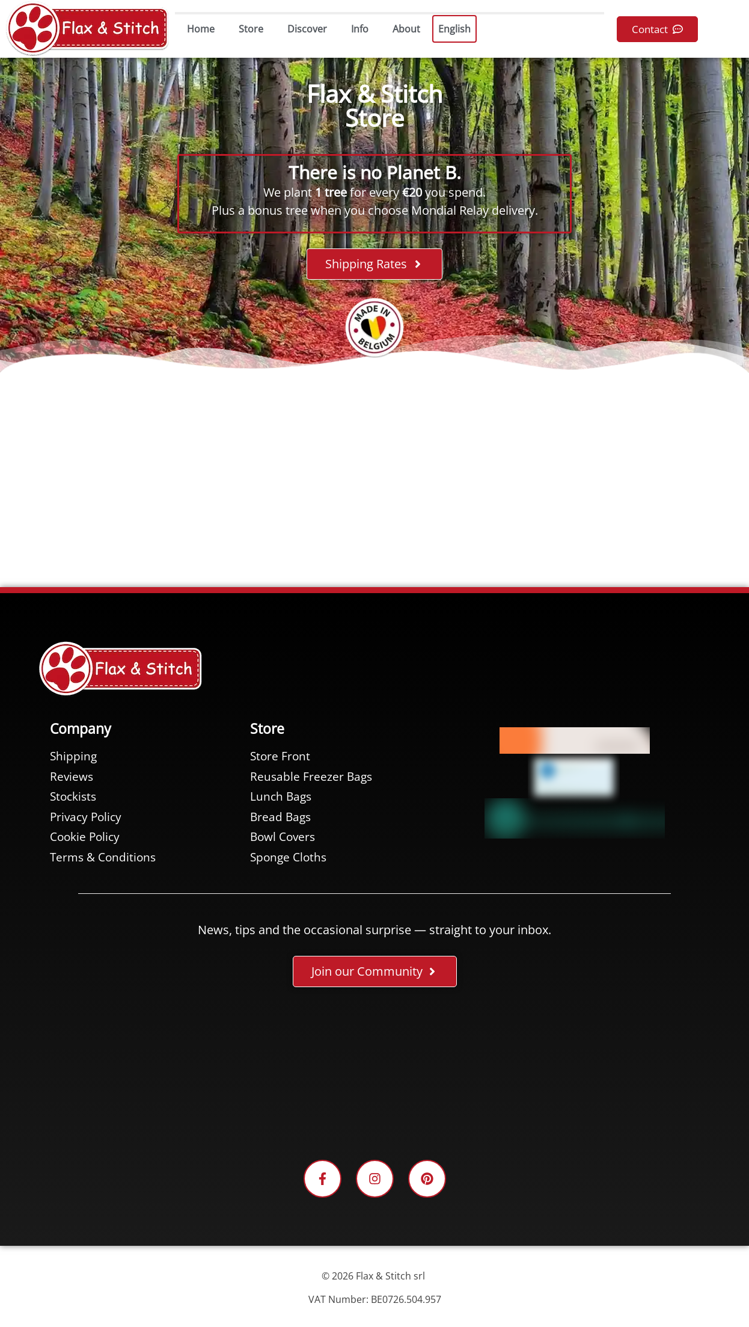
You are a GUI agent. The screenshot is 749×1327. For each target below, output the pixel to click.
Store (251, 28)
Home (201, 28)
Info (359, 28)
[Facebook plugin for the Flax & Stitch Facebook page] (374, 1075)
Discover (307, 28)
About (406, 28)
